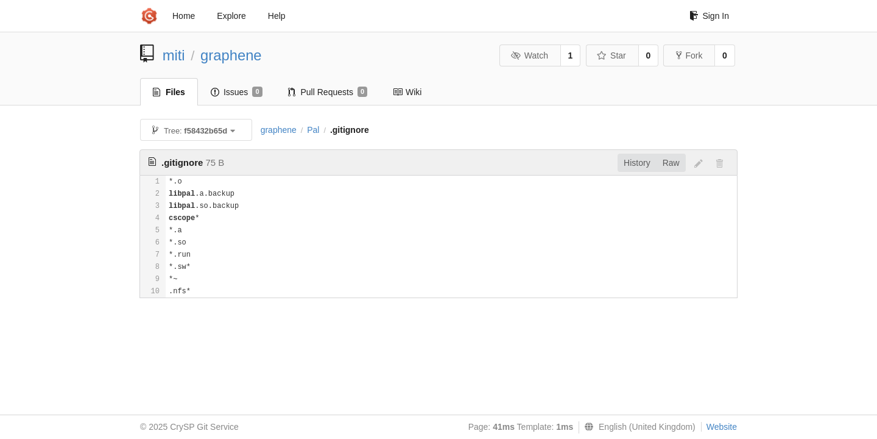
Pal (313, 130)
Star (611, 55)
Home (183, 16)
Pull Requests (328, 92)
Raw (671, 163)
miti (174, 55)
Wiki (407, 92)
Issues (236, 92)
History (637, 163)
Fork (689, 55)
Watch (529, 55)
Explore (231, 16)
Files (169, 92)
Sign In (709, 16)
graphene (231, 55)
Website (721, 427)
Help (277, 16)
